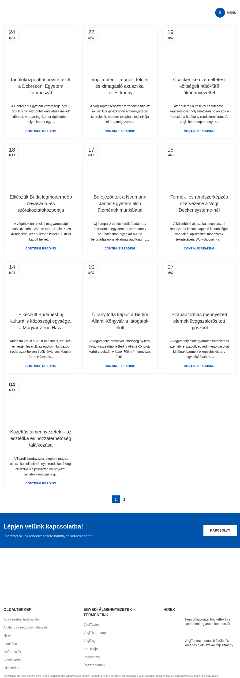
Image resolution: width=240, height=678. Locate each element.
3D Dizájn (90, 649)
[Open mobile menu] (226, 12)
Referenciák (12, 652)
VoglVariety (91, 657)
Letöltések (11, 644)
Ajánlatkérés (13, 660)
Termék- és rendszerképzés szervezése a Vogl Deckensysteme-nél (199, 203)
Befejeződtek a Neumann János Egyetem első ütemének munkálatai (120, 203)
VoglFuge (90, 641)
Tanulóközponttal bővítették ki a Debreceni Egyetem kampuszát (40, 86)
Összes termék (94, 665)
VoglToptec (91, 624)
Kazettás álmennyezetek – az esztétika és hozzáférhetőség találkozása (40, 438)
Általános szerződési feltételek (26, 627)
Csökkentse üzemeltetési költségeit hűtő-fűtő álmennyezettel (199, 86)
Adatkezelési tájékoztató (21, 619)
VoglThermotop (94, 633)
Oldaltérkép (12, 668)
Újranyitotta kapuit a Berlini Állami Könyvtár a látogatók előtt (120, 321)
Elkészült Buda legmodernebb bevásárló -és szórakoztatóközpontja (41, 203)
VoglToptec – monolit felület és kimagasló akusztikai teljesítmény (120, 86)
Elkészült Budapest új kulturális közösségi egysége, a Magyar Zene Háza (40, 321)
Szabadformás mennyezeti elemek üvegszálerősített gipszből (199, 321)
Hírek (7, 635)
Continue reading (40, 131)
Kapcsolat (220, 530)
